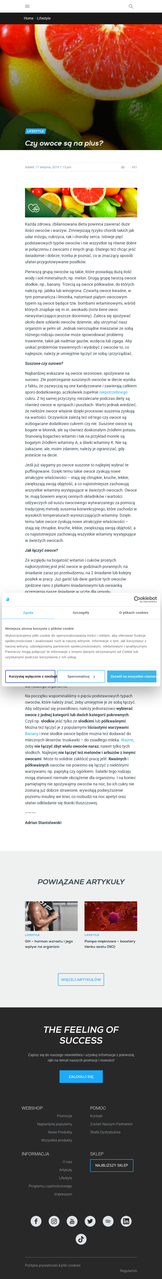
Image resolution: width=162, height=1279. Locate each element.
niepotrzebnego (113, 392)
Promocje (64, 1116)
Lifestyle (43, 18)
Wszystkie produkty (56, 1140)
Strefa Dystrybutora (105, 1132)
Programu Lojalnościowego (50, 1186)
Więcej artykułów (81, 980)
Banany (32, 733)
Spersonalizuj (81, 676)
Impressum (63, 1194)
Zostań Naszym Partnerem (111, 1124)
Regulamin (128, 1271)
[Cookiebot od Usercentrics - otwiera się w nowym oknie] (137, 599)
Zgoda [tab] (28, 612)
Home (28, 18)
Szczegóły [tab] (81, 612)
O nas (67, 1162)
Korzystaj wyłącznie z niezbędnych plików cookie (32, 676)
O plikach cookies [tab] (133, 612)
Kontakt (96, 1116)
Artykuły (65, 1170)
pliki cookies (70, 1265)
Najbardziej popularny (54, 1124)
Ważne (127, 740)
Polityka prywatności (42, 1265)
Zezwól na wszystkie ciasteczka (134, 676)
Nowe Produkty (60, 1132)
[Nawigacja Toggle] (27, 6)
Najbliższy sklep (111, 1165)
